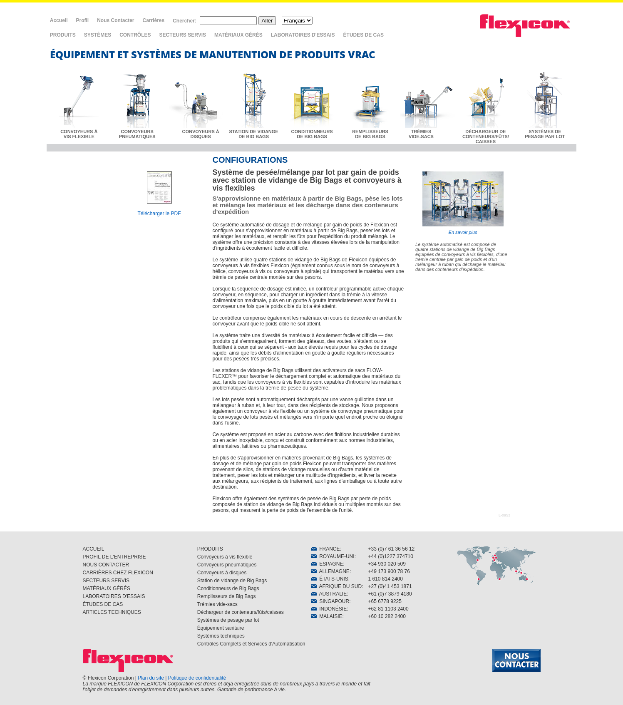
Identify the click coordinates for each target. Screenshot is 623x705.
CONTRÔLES (135, 35)
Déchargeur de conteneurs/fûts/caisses (240, 612)
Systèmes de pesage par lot (228, 620)
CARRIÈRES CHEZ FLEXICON (118, 573)
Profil (82, 20)
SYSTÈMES (97, 35)
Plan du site (151, 678)
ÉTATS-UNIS (329, 579)
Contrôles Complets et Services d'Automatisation (251, 644)
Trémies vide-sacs (217, 604)
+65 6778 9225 (385, 601)
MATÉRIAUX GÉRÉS (238, 35)
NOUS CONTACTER (106, 565)
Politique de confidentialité (197, 678)
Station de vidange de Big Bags (232, 580)
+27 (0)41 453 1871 (390, 586)
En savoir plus (463, 203)
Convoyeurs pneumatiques (227, 565)
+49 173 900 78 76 (389, 571)
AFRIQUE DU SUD (336, 586)
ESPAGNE (327, 564)
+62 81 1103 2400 (388, 609)
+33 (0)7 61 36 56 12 (391, 549)
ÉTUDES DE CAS (363, 35)
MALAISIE (327, 616)
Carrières (153, 20)
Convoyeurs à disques (222, 573)
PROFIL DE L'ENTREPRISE (114, 557)
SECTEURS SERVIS (182, 35)
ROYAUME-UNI (333, 556)
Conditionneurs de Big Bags (228, 588)
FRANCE (325, 549)
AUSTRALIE (329, 594)
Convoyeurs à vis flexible (225, 557)
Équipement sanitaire (220, 628)
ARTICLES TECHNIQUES (112, 612)
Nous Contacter (115, 20)
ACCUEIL (93, 549)
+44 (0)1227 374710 (390, 556)
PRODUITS (63, 35)
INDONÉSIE (329, 609)
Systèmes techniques (221, 636)
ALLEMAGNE (330, 571)
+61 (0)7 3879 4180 (390, 594)
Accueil (59, 20)
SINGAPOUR (330, 601)
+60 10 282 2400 (387, 616)
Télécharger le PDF (159, 213)
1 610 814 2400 (385, 579)
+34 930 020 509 (387, 564)
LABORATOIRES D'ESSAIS (303, 35)
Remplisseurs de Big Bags (226, 596)
